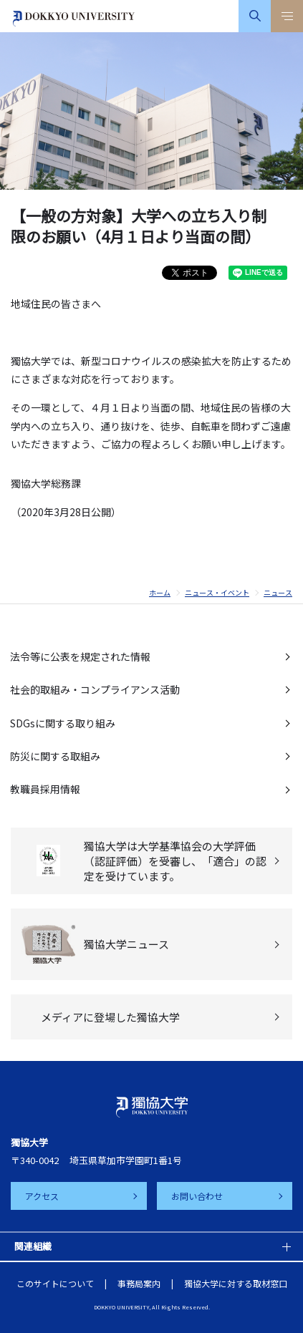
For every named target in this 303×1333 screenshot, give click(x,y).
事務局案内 (138, 1283)
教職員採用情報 (45, 789)
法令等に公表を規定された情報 (80, 656)
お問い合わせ (197, 1196)
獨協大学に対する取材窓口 (235, 1283)
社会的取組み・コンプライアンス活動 (95, 689)
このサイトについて (55, 1283)
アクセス (42, 1196)
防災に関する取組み (55, 756)
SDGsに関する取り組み (62, 723)
